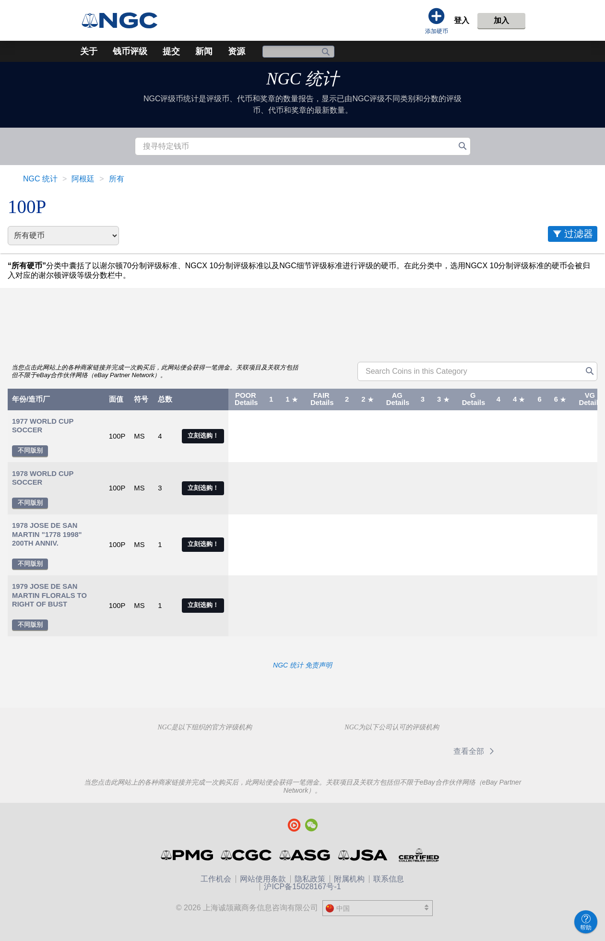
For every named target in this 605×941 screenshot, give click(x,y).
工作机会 (216, 879)
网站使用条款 (263, 879)
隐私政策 (310, 879)
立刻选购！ (203, 435)
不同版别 (30, 450)
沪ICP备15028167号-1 (302, 886)
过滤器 (578, 233)
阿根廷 (83, 179)
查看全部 (475, 751)
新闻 (204, 51)
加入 (501, 20)
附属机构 (349, 879)
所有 (116, 179)
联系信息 (388, 879)
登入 (461, 20)
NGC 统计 (302, 79)
